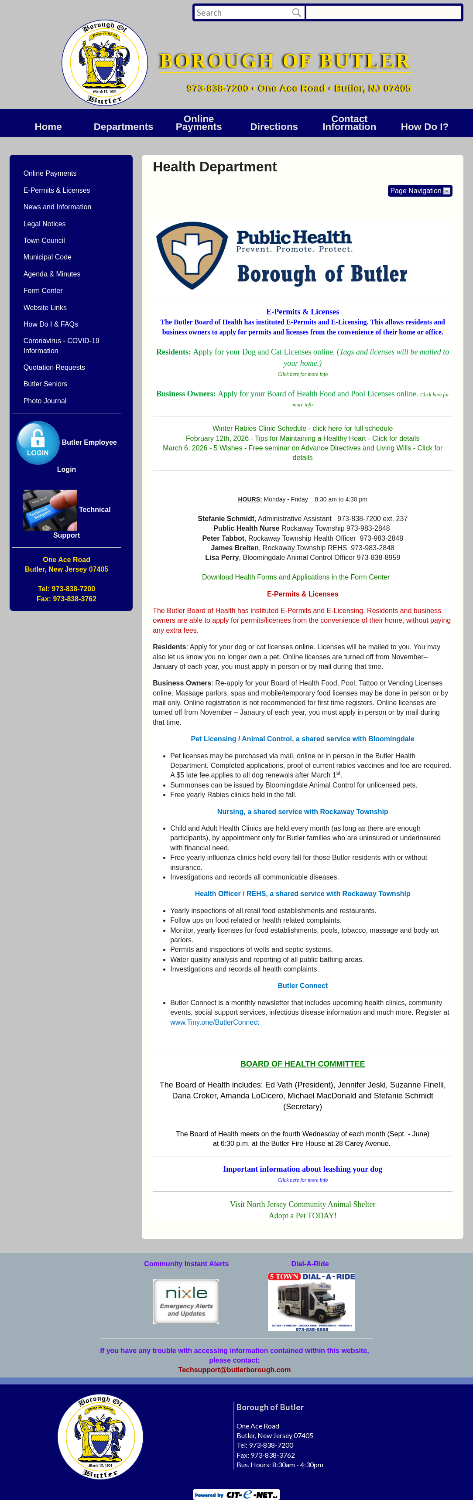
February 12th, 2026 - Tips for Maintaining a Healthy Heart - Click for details (302, 438)
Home (48, 126)
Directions (274, 126)
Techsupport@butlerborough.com (234, 1370)
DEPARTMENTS (124, 126)
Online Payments (199, 122)
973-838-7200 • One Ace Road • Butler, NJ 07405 (300, 88)
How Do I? (425, 126)
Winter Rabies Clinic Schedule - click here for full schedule (303, 428)
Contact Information (349, 122)
